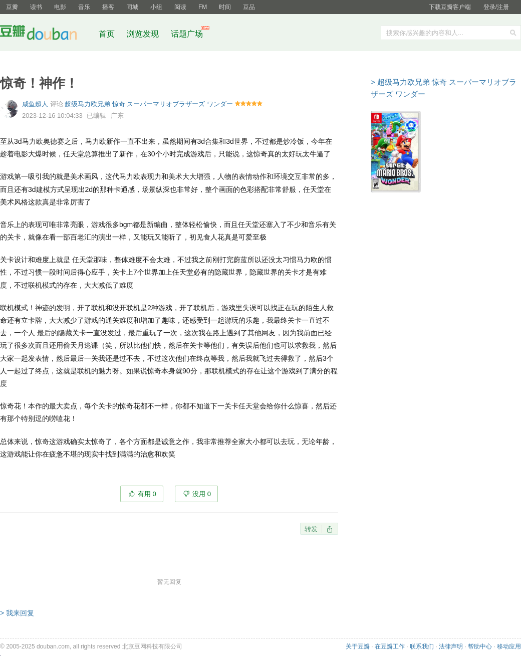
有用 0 (147, 494)
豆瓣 (12, 7)
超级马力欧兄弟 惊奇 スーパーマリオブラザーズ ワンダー (149, 104)
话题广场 (187, 34)
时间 (225, 7)
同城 (132, 7)
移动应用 (509, 646)
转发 (311, 529)
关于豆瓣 (358, 646)
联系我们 (422, 646)
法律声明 (451, 646)
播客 (108, 7)
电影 (60, 7)
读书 (36, 7)
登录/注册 (496, 7)
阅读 (180, 7)
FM (202, 7)
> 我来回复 (17, 613)
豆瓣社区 (46, 34)
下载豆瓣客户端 (450, 7)
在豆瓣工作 (390, 646)
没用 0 (201, 494)
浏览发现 (144, 34)
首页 (107, 34)
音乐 (84, 7)
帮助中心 (480, 646)
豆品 (249, 7)
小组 (156, 7)
